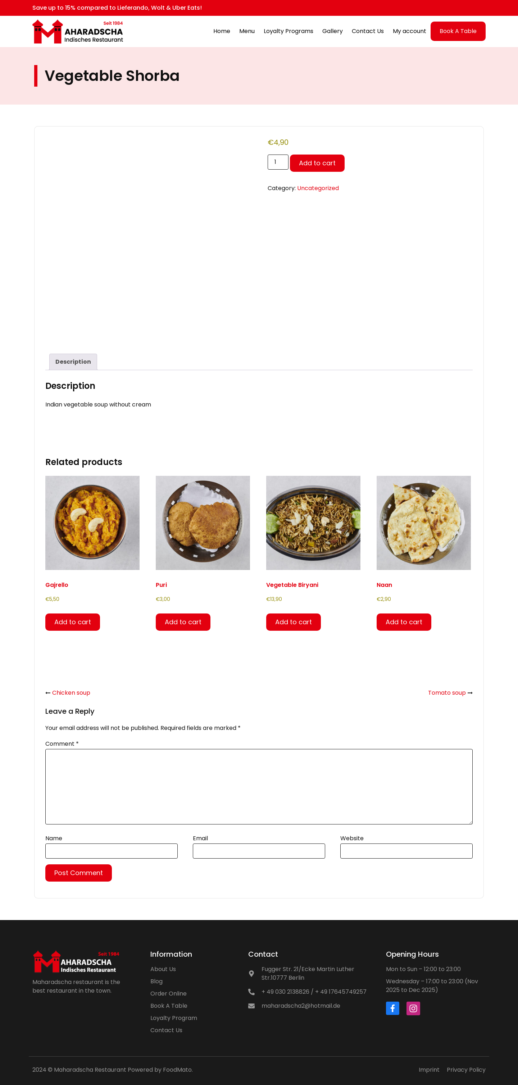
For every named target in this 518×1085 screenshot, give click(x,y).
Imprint (429, 1070)
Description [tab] (73, 362)
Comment (62, 744)
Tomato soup (447, 693)
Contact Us (368, 31)
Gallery (332, 31)
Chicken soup (71, 693)
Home (221, 31)
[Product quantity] (278, 162)
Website (352, 838)
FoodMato (177, 1070)
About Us (163, 969)
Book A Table (458, 31)
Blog (156, 981)
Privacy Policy (466, 1070)
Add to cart (317, 162)
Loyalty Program (173, 1018)
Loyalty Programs (288, 31)
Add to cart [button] (72, 621)
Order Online (168, 993)
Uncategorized (318, 188)
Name (53, 838)
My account (409, 31)
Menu (247, 31)
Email (200, 838)
